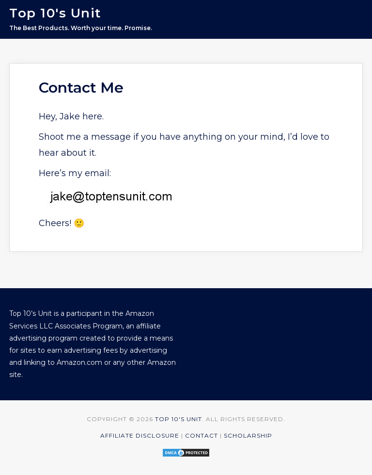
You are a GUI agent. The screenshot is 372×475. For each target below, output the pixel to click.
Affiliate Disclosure (139, 435)
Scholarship (248, 435)
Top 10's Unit (55, 13)
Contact (201, 435)
